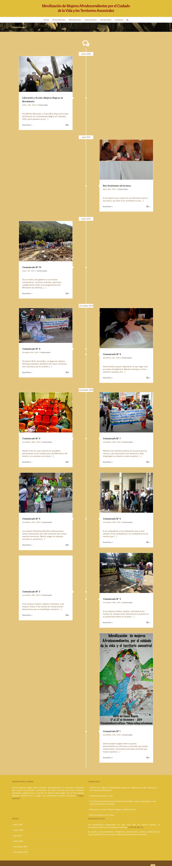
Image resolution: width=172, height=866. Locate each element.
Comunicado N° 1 (111, 731)
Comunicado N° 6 (31, 438)
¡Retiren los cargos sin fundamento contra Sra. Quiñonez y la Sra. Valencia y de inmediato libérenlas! (123, 789)
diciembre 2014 (20, 847)
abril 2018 (18, 825)
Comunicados (42, 105)
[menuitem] (48, 19)
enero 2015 (18, 841)
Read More (26, 125)
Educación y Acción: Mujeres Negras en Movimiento (113, 809)
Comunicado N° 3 (112, 598)
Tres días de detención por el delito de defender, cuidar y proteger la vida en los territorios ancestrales (123, 802)
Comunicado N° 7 (112, 438)
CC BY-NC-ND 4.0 (135, 827)
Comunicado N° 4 (31, 518)
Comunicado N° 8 (31, 348)
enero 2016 (18, 830)
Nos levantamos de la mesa (117, 185)
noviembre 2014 (21, 852)
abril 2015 (18, 836)
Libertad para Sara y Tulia (101, 796)
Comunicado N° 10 (31, 267)
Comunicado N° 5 (112, 518)
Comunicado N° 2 (31, 591)
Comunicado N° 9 (112, 354)
